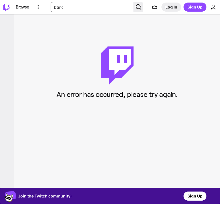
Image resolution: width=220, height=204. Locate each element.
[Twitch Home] (7, 7)
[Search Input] (92, 7)
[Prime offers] (154, 7)
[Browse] (22, 7)
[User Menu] (213, 7)
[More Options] (38, 7)
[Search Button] (138, 7)
